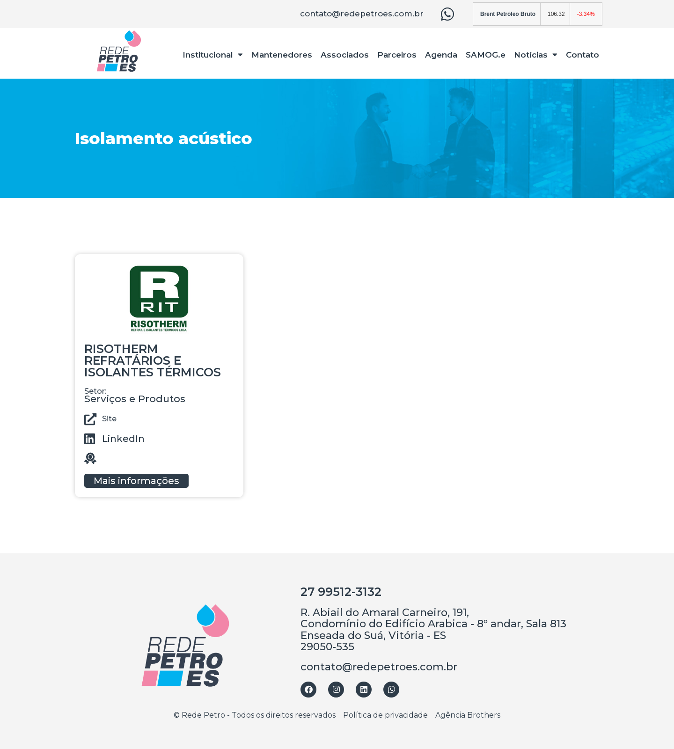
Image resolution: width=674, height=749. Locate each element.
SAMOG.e (486, 54)
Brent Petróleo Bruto (507, 14)
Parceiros (397, 54)
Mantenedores (281, 54)
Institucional (213, 54)
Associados (345, 54)
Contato (582, 54)
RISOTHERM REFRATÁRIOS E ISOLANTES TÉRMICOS (152, 360)
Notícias (535, 54)
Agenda (441, 54)
